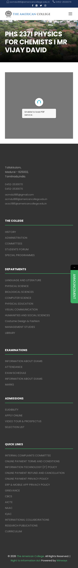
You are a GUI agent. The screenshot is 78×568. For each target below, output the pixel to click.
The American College (30, 556)
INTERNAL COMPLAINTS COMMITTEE (28, 455)
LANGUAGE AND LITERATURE (23, 280)
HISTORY (10, 232)
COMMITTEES (13, 243)
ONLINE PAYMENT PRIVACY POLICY (27, 479)
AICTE (9, 502)
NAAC (8, 508)
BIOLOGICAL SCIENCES (19, 292)
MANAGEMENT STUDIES (20, 327)
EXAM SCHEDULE (15, 373)
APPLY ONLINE (14, 415)
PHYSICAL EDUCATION (19, 304)
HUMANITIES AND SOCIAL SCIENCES (27, 315)
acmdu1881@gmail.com (19, 194)
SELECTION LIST (15, 427)
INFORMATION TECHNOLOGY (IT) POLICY (31, 467)
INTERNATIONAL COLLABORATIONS (27, 520)
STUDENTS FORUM (16, 249)
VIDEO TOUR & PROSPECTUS (23, 421)
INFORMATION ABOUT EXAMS (23, 361)
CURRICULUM (13, 531)
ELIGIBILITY (11, 410)
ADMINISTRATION (16, 238)
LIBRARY (10, 333)
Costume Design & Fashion (22, 321)
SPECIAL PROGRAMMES (20, 255)
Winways (61, 560)
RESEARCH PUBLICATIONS (21, 525)
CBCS (8, 496)
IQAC (8, 514)
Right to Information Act (26, 560)
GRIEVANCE (12, 490)
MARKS (9, 384)
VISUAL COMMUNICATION (21, 309)
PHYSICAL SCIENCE (17, 286)
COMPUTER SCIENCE (18, 298)
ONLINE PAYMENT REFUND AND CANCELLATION (34, 473)
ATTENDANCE (14, 367)
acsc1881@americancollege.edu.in (26, 203)
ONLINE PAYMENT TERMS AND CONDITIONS (32, 461)
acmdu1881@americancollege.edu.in (26, 199)
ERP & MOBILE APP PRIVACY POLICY (27, 485)
